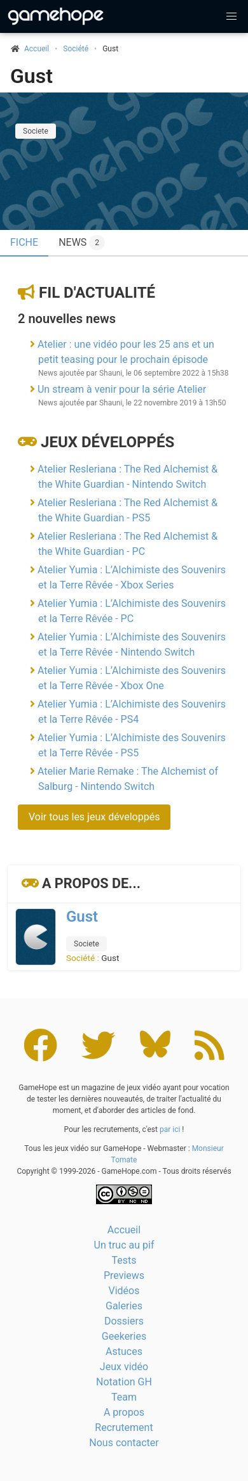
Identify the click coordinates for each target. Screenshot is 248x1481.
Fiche (24, 242)
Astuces (124, 1351)
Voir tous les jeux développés (94, 817)
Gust (31, 76)
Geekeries (124, 1336)
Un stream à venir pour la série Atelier (122, 389)
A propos (124, 1412)
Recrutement (124, 1427)
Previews (124, 1275)
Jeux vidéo (124, 1367)
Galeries (124, 1306)
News (82, 242)
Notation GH (124, 1382)
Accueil (124, 1230)
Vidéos (124, 1291)
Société (75, 48)
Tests (123, 1260)
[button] (231, 16)
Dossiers (124, 1321)
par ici (170, 1129)
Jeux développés (107, 442)
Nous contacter (123, 1443)
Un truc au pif (124, 1245)
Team (124, 1397)
